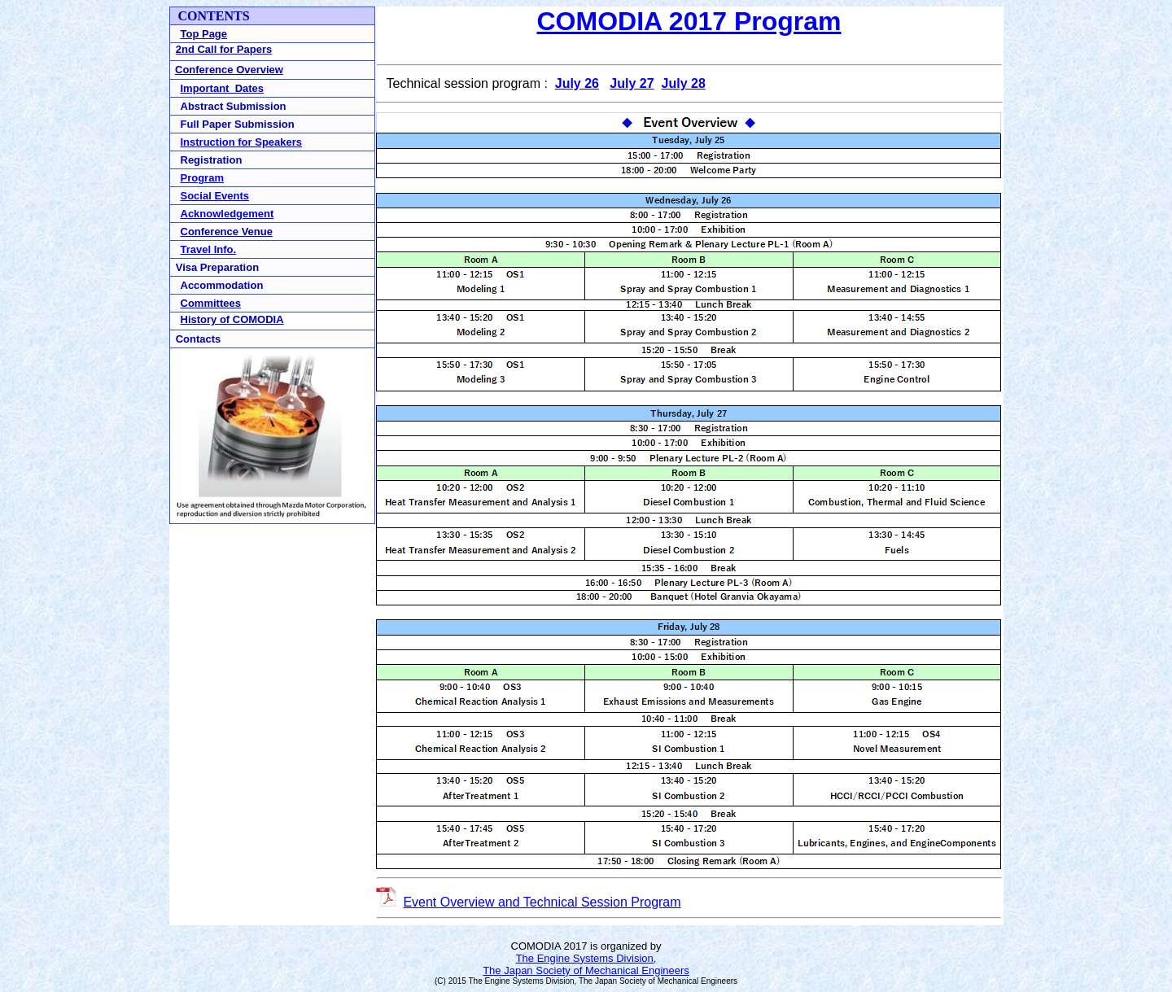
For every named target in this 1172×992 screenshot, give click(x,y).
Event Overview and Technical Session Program (541, 902)
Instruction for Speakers (242, 142)
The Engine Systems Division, (586, 958)
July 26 (577, 83)
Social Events (215, 196)
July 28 (684, 83)
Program (202, 178)
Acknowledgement (227, 214)
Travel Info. (209, 249)
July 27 (632, 83)
